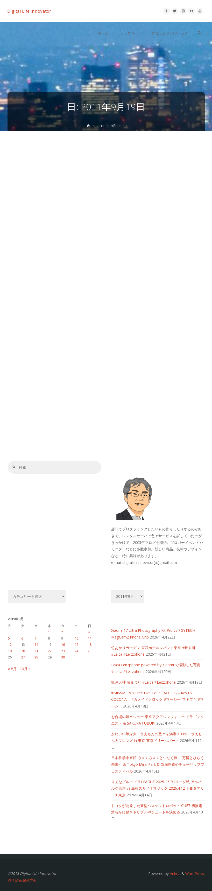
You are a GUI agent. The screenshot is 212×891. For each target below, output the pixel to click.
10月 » (25, 668)
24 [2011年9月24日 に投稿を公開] (76, 651)
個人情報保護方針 (22, 880)
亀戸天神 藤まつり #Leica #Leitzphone (143, 682)
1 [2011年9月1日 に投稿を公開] (49, 632)
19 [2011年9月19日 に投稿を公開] (10, 651)
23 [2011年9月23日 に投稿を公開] (63, 651)
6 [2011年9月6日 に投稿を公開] (22, 638)
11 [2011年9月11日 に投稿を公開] (89, 638)
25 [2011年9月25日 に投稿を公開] (89, 651)
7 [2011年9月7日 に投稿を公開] (35, 638)
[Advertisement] (106, 170)
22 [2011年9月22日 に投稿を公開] (50, 651)
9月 (113, 125)
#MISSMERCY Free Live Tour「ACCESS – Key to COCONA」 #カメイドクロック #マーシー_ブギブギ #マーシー (157, 699)
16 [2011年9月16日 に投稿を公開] (63, 644)
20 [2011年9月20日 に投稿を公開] (23, 651)
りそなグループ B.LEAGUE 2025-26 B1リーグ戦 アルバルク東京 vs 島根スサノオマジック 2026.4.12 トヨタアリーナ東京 (157, 788)
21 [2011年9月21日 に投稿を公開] (36, 651)
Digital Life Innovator (29, 11)
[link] (199, 33)
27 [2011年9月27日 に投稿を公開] (23, 657)
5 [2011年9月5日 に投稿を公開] (9, 638)
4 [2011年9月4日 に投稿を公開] (89, 632)
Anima (174, 873)
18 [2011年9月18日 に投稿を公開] (89, 644)
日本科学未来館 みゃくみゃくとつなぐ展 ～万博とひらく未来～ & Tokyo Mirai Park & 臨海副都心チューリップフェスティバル (157, 764)
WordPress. (195, 873)
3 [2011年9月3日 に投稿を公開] (75, 632)
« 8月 (12, 668)
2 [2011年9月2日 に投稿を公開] (62, 632)
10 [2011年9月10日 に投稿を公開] (76, 638)
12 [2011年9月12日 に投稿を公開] (10, 644)
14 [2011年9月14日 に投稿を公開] (36, 644)
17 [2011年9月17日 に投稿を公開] (76, 644)
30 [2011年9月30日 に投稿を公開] (63, 657)
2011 (100, 125)
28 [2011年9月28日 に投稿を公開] (36, 657)
